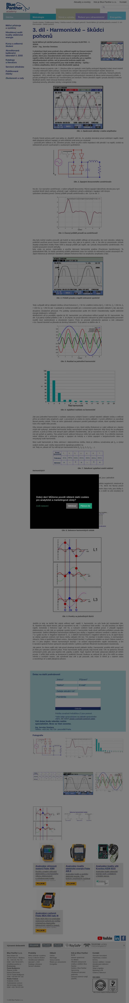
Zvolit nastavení (42, 506)
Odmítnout (72, 506)
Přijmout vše (85, 506)
